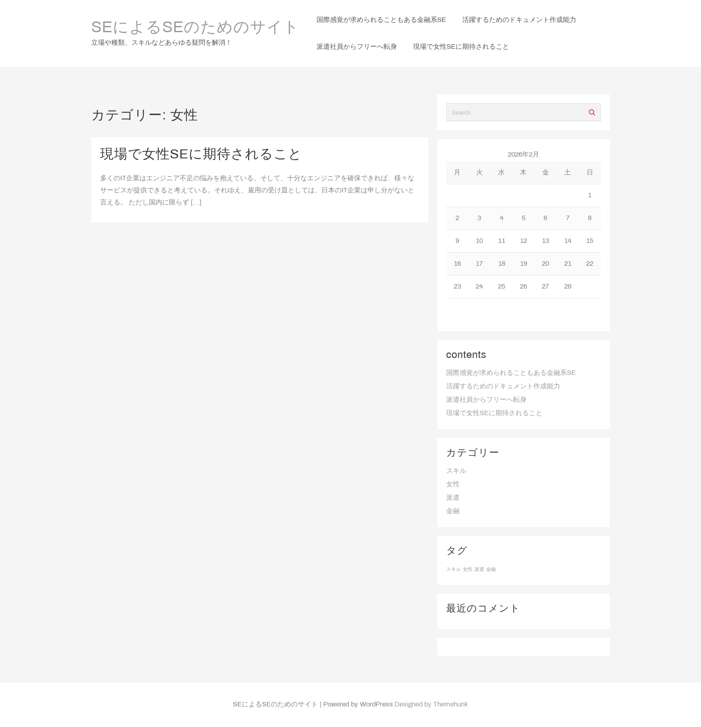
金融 (453, 511)
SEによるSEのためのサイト (195, 28)
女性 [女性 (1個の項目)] (468, 569)
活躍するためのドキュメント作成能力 (503, 386)
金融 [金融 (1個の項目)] (491, 569)
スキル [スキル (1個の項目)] (453, 569)
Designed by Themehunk (431, 704)
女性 (453, 484)
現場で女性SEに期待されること (201, 155)
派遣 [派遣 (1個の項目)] (479, 569)
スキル (456, 471)
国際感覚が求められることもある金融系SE (511, 373)
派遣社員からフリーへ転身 (486, 400)
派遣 (453, 498)
